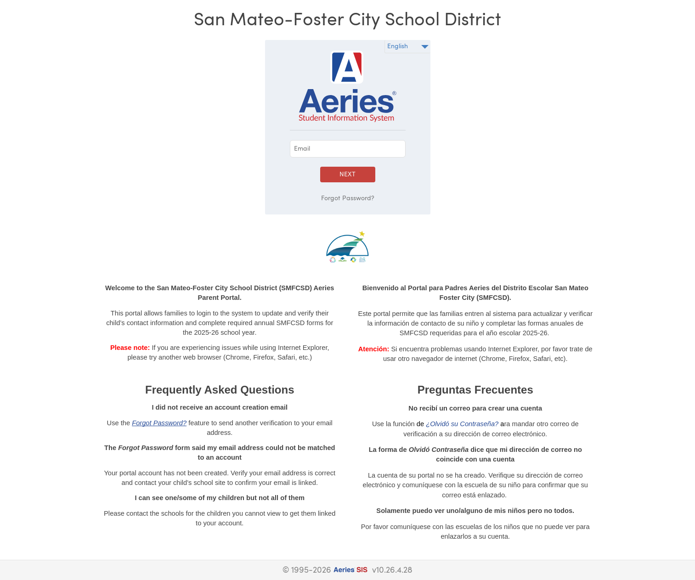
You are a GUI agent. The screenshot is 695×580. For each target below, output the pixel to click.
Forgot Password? (347, 198)
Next (347, 174)
